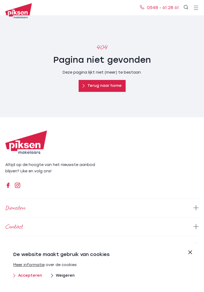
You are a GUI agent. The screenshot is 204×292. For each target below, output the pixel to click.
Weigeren (63, 275)
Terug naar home (102, 85)
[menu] (196, 8)
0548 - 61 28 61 (159, 7)
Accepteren (27, 275)
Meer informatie (29, 265)
